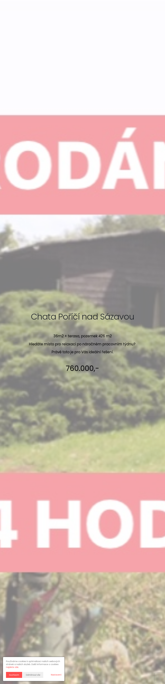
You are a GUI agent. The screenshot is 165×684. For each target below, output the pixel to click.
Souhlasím (14, 674)
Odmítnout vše (33, 674)
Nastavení (56, 674)
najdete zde (12, 667)
